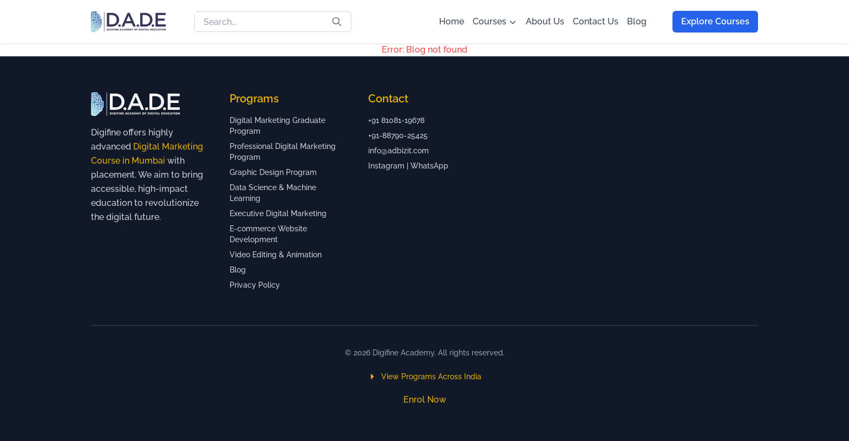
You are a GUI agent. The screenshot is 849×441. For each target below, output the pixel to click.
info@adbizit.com (398, 150)
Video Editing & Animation (276, 254)
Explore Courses (715, 21)
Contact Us (595, 21)
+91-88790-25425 (398, 135)
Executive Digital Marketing (278, 213)
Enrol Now (424, 399)
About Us (545, 21)
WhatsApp (429, 165)
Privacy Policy (255, 285)
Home (451, 21)
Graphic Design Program (273, 172)
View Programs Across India (424, 376)
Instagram (386, 165)
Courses (495, 21)
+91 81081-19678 (396, 120)
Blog (636, 21)
